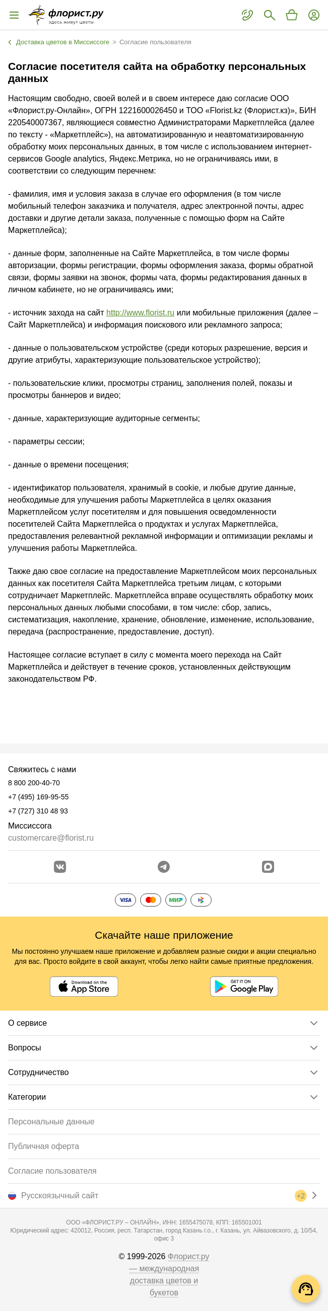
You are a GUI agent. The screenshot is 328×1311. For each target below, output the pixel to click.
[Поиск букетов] (269, 15)
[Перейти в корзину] (292, 15)
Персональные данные (51, 1121)
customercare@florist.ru (51, 838)
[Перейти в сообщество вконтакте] (60, 867)
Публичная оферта (43, 1146)
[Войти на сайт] (314, 15)
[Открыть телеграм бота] (164, 867)
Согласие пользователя (52, 1171)
